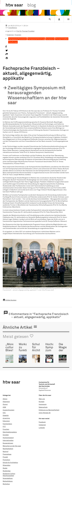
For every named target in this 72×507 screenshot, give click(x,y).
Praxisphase (7, 454)
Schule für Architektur (10, 462)
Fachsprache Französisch (17, 39)
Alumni (5, 404)
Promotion (6, 460)
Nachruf (5, 451)
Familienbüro (7, 424)
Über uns (42, 399)
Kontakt (41, 401)
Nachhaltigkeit (8, 449)
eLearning (6, 418)
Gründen (6, 435)
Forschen (18, 35)
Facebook (42, 422)
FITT (4, 426)
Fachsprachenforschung (36, 39)
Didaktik (6, 415)
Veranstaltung (8, 478)
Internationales (8, 440)
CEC (4, 413)
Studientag (6, 471)
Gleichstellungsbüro (10, 432)
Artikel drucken (9, 300)
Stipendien (6, 465)
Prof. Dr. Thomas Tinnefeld (25, 31)
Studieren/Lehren (9, 473)
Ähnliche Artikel (20, 327)
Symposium (50, 39)
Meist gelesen (18, 336)
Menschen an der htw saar (12, 446)
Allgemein (10, 35)
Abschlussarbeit (8, 475)
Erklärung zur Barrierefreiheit (49, 410)
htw (21, 5)
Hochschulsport (8, 438)
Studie (5, 468)
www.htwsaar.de (45, 413)
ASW (4, 407)
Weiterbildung (8, 481)
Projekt (5, 457)
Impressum (42, 404)
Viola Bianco (12, 27)
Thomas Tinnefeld (62, 39)
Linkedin (42, 428)
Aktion (5, 399)
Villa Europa (13, 42)
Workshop (6, 484)
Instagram (42, 425)
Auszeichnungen (8, 410)
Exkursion (6, 421)
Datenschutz (43, 407)
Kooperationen (8, 443)
